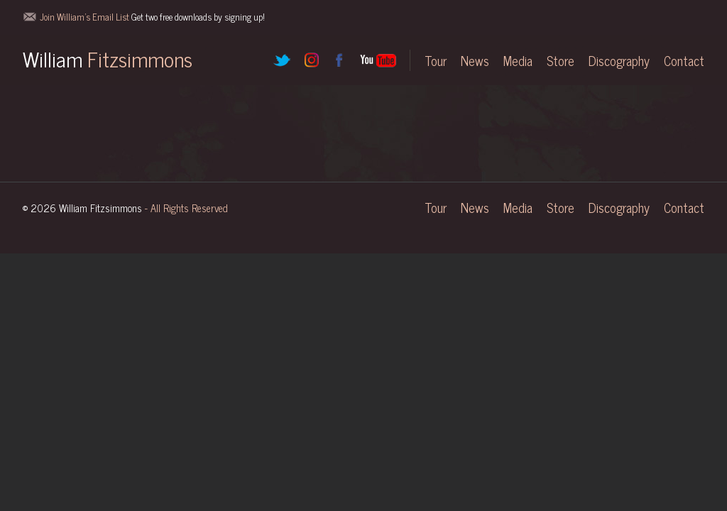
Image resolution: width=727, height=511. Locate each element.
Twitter (282, 60)
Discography (619, 60)
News (475, 60)
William (107, 58)
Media (517, 60)
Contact (684, 60)
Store (560, 60)
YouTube (377, 60)
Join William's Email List (152, 16)
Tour (436, 60)
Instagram (310, 60)
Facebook (338, 60)
